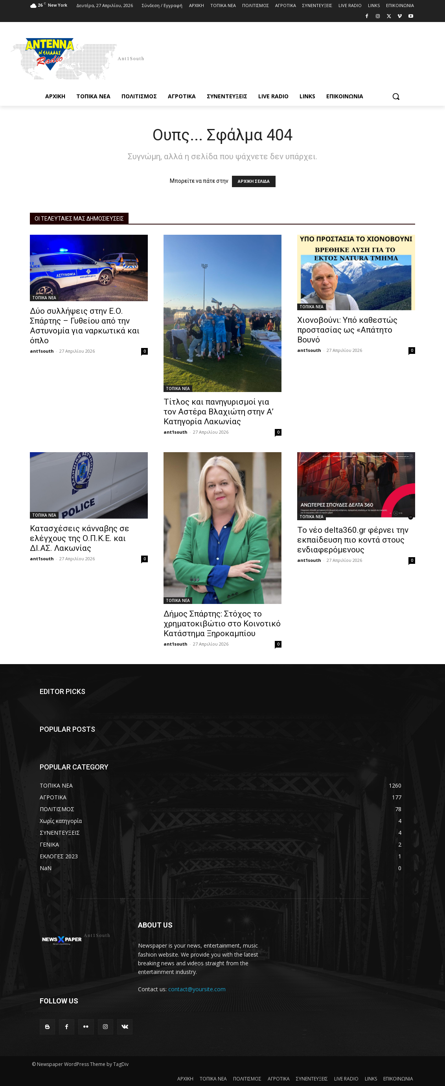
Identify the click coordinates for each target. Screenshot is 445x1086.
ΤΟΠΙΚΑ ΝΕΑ (44, 297)
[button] (395, 96)
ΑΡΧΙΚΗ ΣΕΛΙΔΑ (254, 181)
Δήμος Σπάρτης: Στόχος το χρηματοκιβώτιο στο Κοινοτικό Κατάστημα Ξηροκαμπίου (222, 623)
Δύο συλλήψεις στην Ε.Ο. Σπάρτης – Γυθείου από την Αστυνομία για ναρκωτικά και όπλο (85, 325)
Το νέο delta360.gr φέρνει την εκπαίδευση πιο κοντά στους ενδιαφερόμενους (352, 539)
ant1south (42, 351)
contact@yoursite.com (197, 989)
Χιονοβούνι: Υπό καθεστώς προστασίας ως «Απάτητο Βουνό (347, 329)
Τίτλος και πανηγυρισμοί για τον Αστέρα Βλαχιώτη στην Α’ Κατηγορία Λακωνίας (219, 411)
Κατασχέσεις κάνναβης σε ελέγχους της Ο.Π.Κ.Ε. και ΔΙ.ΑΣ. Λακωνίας (79, 538)
